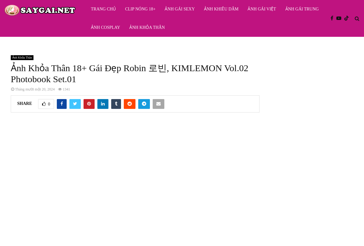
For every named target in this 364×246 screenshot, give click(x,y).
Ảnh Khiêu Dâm (221, 9)
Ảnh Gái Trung (302, 9)
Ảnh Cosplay (105, 27)
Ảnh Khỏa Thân (147, 27)
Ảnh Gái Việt (262, 9)
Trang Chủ (103, 9)
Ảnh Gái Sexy (180, 9)
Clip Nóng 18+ (140, 9)
